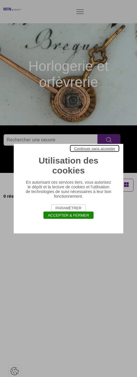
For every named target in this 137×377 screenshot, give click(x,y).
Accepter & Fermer (68, 215)
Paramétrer (68, 208)
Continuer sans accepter (94, 148)
